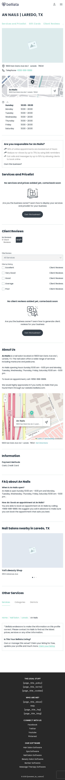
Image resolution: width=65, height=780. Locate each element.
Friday (8, 124)
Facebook (32, 724)
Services (6, 602)
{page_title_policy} (32, 683)
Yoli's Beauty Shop (12, 570)
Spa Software (32, 751)
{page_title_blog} (32, 713)
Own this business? (13, 164)
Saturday (9, 128)
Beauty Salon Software (32, 759)
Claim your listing (47, 646)
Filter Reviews (6, 253)
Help (32, 705)
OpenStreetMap (49, 439)
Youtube (32, 732)
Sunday (9, 105)
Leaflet (38, 439)
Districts (34, 602)
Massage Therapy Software (32, 766)
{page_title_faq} (32, 709)
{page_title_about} (32, 702)
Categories (20, 602)
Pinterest (32, 736)
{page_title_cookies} (32, 690)
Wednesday (11, 116)
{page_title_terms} (32, 686)
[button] (32, 413)
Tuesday (9, 113)
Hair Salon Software (32, 747)
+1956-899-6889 (24, 70)
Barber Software (32, 763)
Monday (9, 109)
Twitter (32, 728)
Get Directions (42, 443)
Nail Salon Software (32, 755)
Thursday (9, 120)
